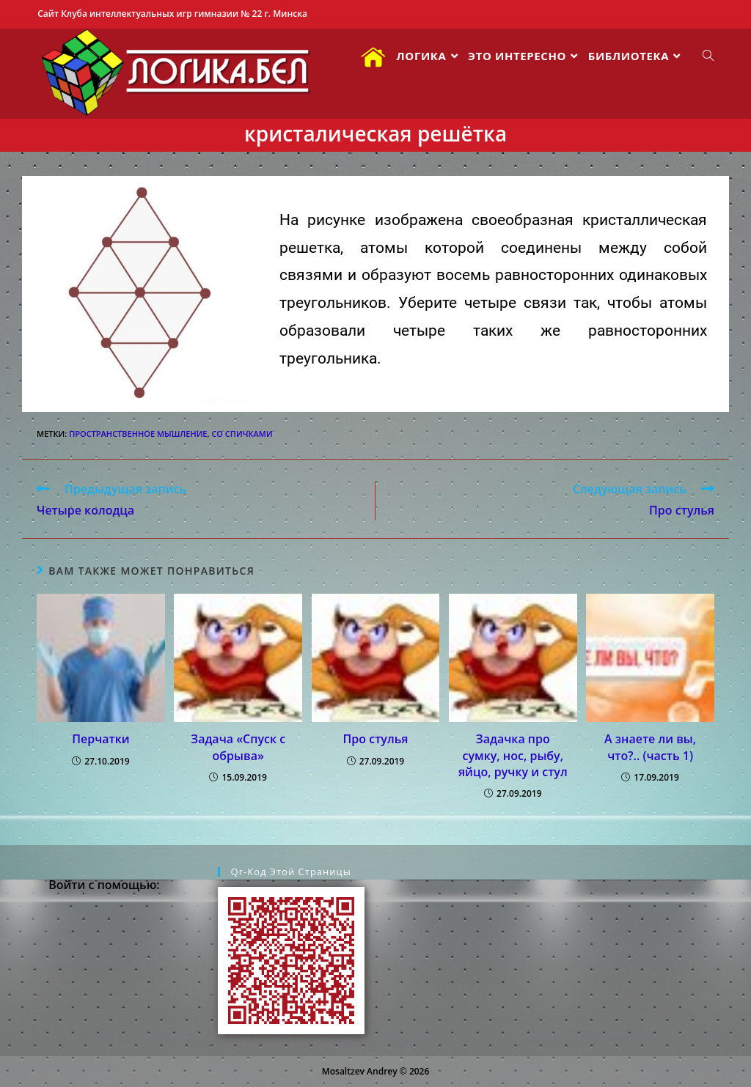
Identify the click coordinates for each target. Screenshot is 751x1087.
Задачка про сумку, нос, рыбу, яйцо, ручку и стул (513, 755)
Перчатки (100, 739)
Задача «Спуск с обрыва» (238, 747)
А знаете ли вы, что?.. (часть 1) (650, 747)
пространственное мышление (138, 433)
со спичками (241, 433)
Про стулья (376, 739)
